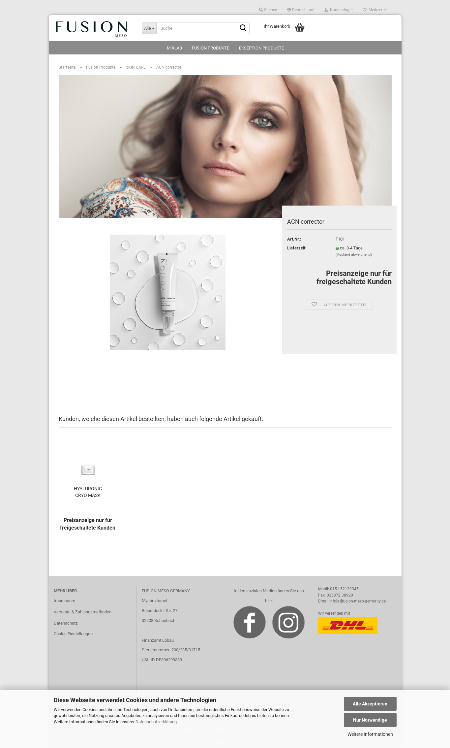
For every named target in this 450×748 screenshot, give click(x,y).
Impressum (64, 604)
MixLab (174, 48)
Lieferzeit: (297, 251)
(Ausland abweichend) (354, 258)
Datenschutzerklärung (156, 721)
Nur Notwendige (370, 720)
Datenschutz (65, 626)
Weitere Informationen (370, 734)
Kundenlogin (338, 10)
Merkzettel (375, 10)
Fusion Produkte (210, 48)
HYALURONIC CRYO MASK (88, 495)
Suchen (268, 10)
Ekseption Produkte (261, 48)
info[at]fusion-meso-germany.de (357, 604)
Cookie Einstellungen (73, 636)
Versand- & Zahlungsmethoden (82, 615)
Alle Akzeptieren (370, 703)
